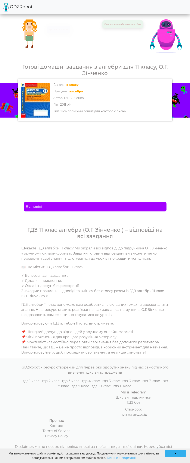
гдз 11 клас (122, 386)
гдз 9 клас (80, 386)
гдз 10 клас (101, 386)
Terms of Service (57, 431)
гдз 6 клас (131, 381)
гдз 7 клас (151, 381)
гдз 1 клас (31, 381)
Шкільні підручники (133, 397)
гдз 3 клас (70, 381)
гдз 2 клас (50, 381)
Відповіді (34, 207)
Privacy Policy (56, 436)
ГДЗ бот (133, 402)
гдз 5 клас (111, 381)
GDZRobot (17, 7)
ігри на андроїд (133, 414)
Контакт (56, 426)
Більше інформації (121, 458)
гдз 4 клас (91, 381)
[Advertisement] (95, 153)
